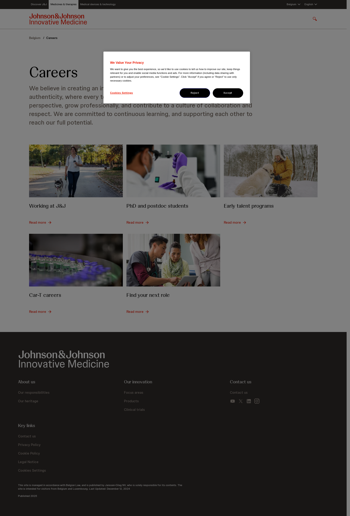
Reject (195, 92)
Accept (227, 92)
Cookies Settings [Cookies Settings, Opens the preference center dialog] (121, 92)
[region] (176, 77)
